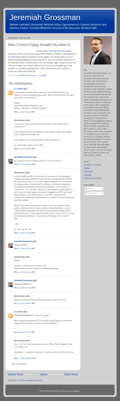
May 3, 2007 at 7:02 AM (24, 272)
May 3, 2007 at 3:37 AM (24, 112)
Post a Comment (19, 364)
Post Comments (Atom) (31, 380)
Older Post (71, 374)
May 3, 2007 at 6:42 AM (24, 164)
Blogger (76, 391)
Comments (91, 193)
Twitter (87, 168)
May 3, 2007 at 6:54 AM (24, 233)
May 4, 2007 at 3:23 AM (24, 332)
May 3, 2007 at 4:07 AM (24, 149)
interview (15, 57)
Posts (89, 189)
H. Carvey (18, 89)
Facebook (88, 172)
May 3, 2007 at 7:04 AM (24, 288)
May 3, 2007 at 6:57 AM (24, 249)
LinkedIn (88, 175)
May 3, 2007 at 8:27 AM (24, 303)
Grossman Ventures (93, 178)
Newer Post (15, 374)
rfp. (34, 71)
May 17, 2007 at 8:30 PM (25, 358)
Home (44, 374)
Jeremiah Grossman (44, 17)
